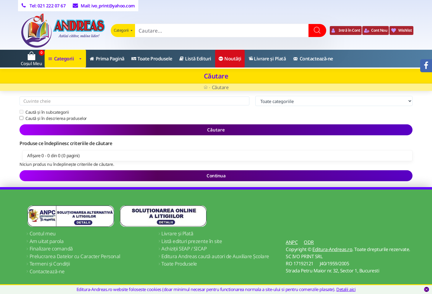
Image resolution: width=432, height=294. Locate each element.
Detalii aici (345, 289)
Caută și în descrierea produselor (53, 118)
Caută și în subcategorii (44, 112)
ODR (309, 242)
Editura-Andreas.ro (332, 249)
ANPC (292, 242)
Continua (216, 176)
